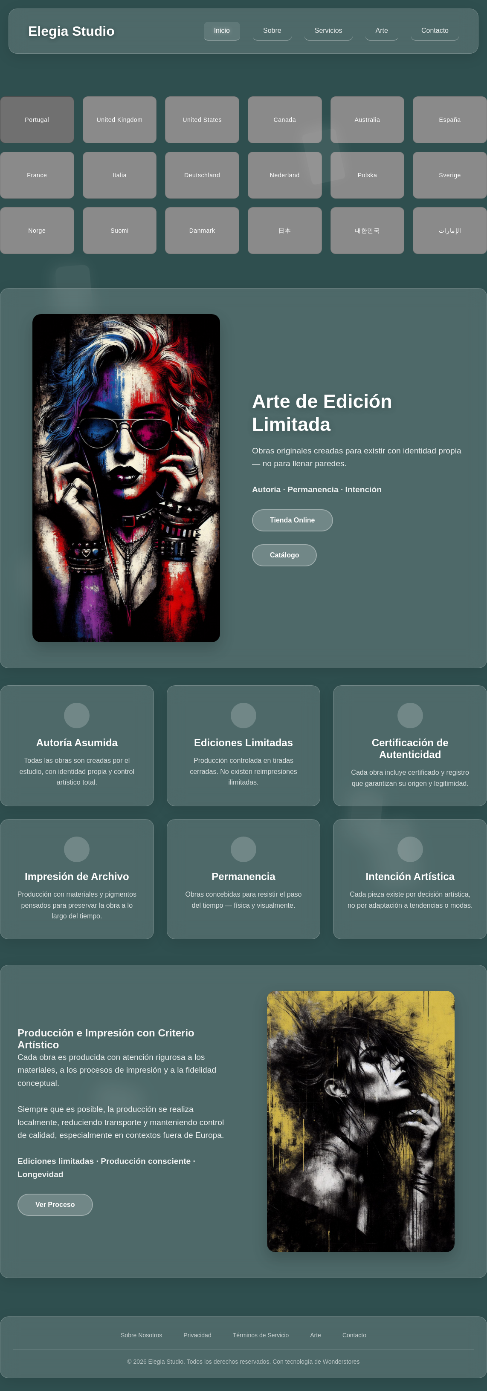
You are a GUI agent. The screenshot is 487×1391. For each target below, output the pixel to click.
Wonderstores (341, 1361)
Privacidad (197, 1335)
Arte (382, 30)
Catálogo (284, 555)
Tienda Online (292, 520)
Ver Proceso (55, 1204)
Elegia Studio (71, 31)
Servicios (328, 30)
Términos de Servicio (261, 1335)
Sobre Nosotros (141, 1335)
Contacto (435, 30)
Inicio (222, 30)
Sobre (272, 30)
